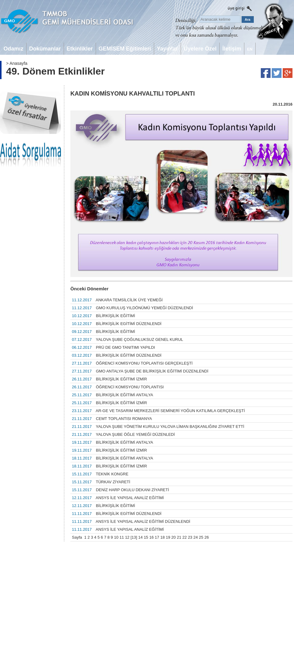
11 (121, 537)
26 (206, 537)
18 (162, 537)
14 (140, 537)
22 (184, 537)
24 (195, 537)
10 (116, 537)
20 (173, 537)
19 (168, 537)
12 (127, 537)
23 (190, 537)
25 (201, 537)
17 (157, 537)
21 (179, 537)
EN (250, 49)
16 (151, 537)
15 (146, 537)
